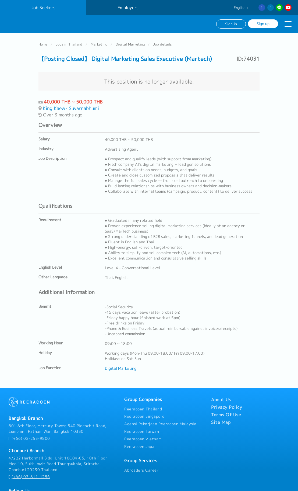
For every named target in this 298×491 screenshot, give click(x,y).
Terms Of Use (226, 414)
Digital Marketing (130, 44)
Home (42, 44)
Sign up (263, 23)
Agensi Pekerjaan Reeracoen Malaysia (160, 424)
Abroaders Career (141, 470)
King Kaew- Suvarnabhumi (71, 108)
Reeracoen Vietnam (143, 439)
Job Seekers (43, 8)
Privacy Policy (226, 407)
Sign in (231, 23)
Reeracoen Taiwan (141, 431)
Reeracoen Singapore (144, 416)
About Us (221, 399)
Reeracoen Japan (140, 446)
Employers (128, 8)
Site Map (220, 422)
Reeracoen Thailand (143, 409)
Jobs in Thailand (69, 44)
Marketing (99, 44)
